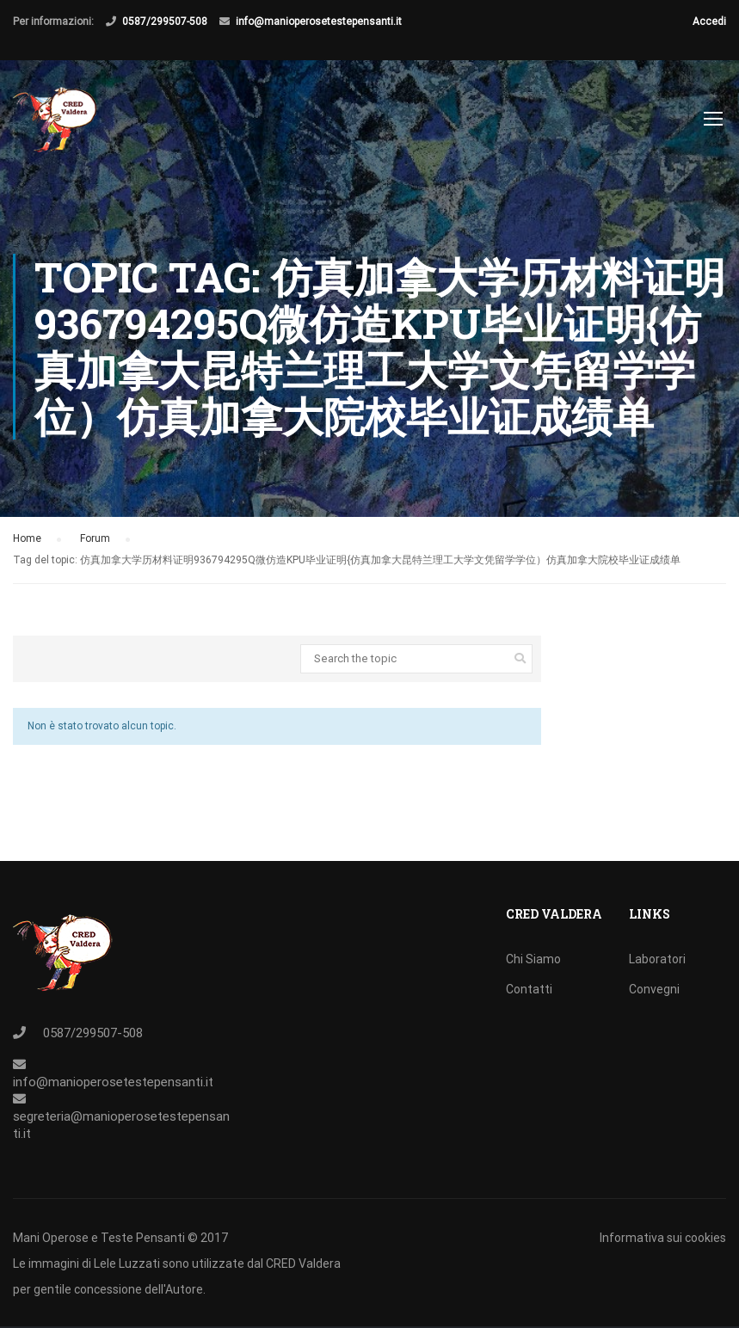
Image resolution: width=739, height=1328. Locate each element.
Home (27, 538)
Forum (95, 538)
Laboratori (657, 959)
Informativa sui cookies (663, 1238)
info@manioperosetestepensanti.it (319, 21)
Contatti (529, 989)
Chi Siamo (533, 959)
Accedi (709, 21)
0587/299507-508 (164, 21)
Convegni (654, 989)
